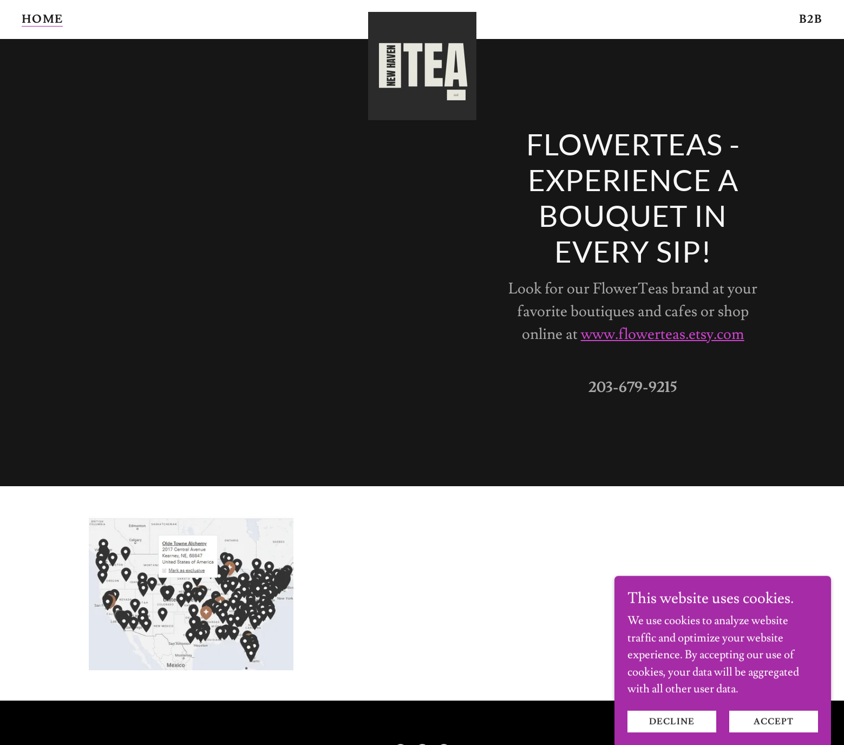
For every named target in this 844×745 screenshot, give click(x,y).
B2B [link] (810, 19)
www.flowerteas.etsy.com (662, 334)
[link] (422, 17)
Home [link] (42, 20)
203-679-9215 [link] (632, 387)
